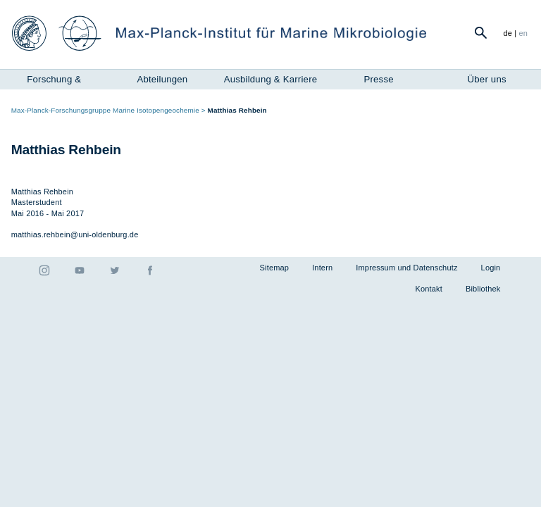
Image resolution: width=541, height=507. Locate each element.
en (523, 33)
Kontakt (428, 288)
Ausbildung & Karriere (271, 79)
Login (491, 267)
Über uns (487, 79)
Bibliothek (483, 288)
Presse (378, 79)
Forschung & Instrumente (54, 81)
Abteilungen (162, 79)
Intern (322, 267)
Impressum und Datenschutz (406, 267)
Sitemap (275, 267)
